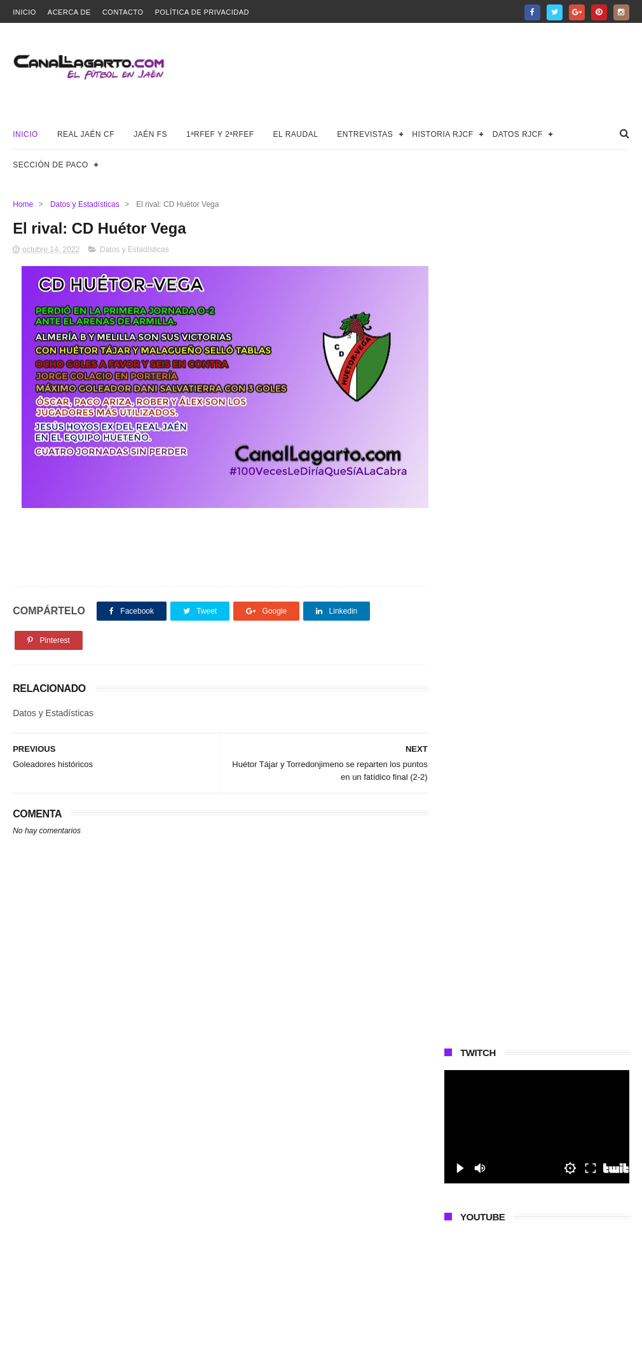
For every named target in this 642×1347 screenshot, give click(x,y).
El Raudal (295, 134)
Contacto (123, 12)
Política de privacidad (202, 12)
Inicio (24, 12)
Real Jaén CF (85, 134)
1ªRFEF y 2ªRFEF (220, 134)
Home (23, 204)
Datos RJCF (518, 134)
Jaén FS (150, 134)
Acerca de (69, 12)
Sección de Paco (50, 164)
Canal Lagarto (234, 1331)
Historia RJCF (442, 134)
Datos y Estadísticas (85, 204)
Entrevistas (365, 134)
